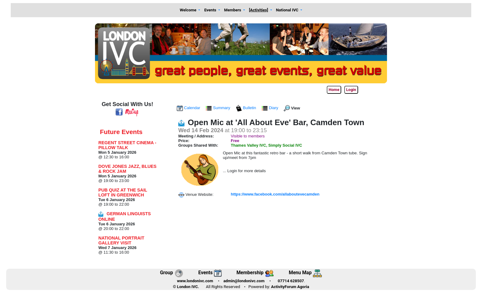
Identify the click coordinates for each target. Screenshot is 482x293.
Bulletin (246, 107)
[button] (190, 10)
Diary (270, 107)
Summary (218, 107)
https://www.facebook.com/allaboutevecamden (275, 194)
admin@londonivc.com (244, 281)
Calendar (189, 107)
